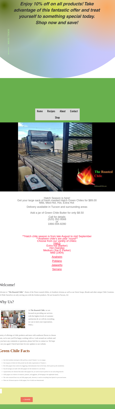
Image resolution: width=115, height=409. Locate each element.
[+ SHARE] (27, 399)
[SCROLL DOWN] (8, 42)
